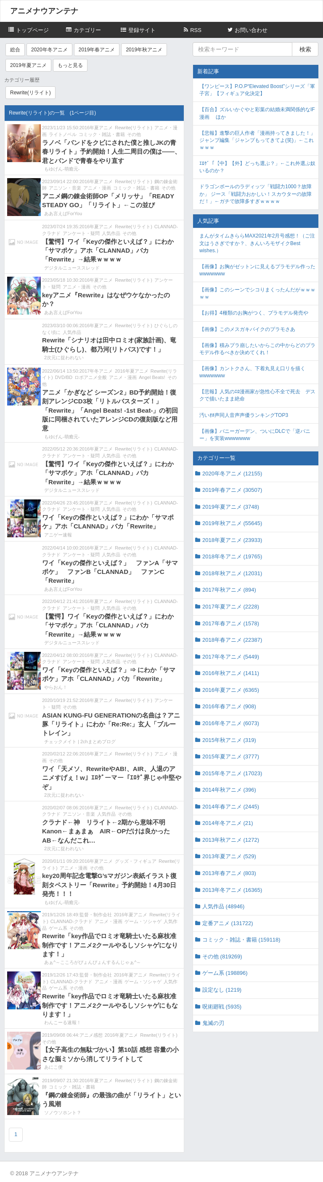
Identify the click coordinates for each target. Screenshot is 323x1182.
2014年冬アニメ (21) (227, 823)
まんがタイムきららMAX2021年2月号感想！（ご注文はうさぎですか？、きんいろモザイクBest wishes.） (257, 243)
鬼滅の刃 (213, 1023)
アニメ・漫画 (97, 187)
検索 (305, 49)
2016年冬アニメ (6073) (230, 723)
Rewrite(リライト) (30, 93)
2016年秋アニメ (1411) (230, 673)
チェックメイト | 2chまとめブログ (80, 741)
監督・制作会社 (95, 914)
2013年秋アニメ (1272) (230, 840)
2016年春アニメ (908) (229, 706)
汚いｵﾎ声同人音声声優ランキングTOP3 (243, 415)
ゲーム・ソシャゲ (143, 921)
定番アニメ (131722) (227, 923)
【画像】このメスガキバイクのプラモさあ (247, 329)
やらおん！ (55, 687)
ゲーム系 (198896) (225, 973)
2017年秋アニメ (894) (229, 590)
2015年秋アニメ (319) (229, 740)
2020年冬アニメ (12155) (232, 473)
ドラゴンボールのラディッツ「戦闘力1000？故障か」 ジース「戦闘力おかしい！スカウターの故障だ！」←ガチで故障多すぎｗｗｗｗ (255, 194)
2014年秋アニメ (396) (229, 790)
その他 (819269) (222, 956)
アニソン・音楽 (65, 187)
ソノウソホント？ (62, 1112)
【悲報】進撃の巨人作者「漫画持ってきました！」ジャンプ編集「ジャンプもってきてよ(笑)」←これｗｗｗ (257, 140)
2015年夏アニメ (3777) (230, 756)
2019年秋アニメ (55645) (232, 523)
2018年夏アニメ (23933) (232, 540)
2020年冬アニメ (49, 50)
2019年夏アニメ (28, 65)
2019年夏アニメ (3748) (230, 507)
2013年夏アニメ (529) (229, 856)
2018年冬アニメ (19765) (232, 556)
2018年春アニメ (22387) (232, 640)
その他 (134, 134)
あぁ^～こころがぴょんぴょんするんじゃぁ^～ (92, 962)
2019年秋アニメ (144, 50)
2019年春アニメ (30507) (232, 490)
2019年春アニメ (97, 50)
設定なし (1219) (221, 990)
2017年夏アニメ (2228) (230, 606)
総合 (15, 50)
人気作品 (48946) (223, 906)
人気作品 (111, 233)
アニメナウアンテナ (44, 11)
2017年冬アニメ (96, 371)
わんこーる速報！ (62, 1022)
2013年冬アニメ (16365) (232, 890)
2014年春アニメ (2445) (230, 806)
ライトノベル (63, 134)
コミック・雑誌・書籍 (102, 134)
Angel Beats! (152, 377)
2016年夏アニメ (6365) (230, 690)
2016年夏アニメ (96, 127)
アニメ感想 (91, 1035)
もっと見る (70, 65)
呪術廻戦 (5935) (221, 1006)
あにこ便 (53, 1067)
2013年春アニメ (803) (229, 873)
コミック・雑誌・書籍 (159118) (241, 940)
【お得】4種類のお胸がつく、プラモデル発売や (253, 313)
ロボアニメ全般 (90, 377)
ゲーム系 (58, 928)
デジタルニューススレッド (72, 267)
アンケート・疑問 (81, 233)
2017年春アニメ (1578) (230, 623)
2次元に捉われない (64, 357)
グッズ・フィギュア (135, 861)
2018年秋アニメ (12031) (232, 573)
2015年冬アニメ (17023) (232, 773)
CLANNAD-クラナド (71, 921)
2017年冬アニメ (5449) (230, 657)
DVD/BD (64, 377)
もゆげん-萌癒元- (61, 168)
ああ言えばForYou (63, 213)
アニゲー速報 (58, 534)
